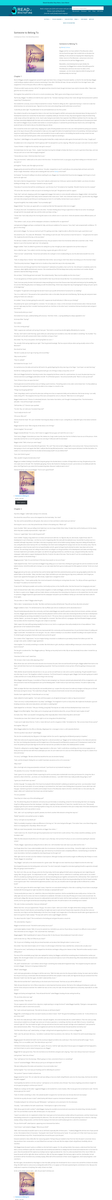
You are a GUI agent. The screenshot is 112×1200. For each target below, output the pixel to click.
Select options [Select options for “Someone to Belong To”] (21, 502)
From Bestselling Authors (32, 37)
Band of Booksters (69, 23)
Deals (76, 19)
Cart (89, 11)
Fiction (46, 19)
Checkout (83, 11)
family (56, 171)
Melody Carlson (65, 47)
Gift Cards (100, 11)
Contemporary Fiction (19, 37)
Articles (91, 19)
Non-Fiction (69, 19)
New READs (84, 19)
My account (75, 11)
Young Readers (57, 19)
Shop (93, 11)
